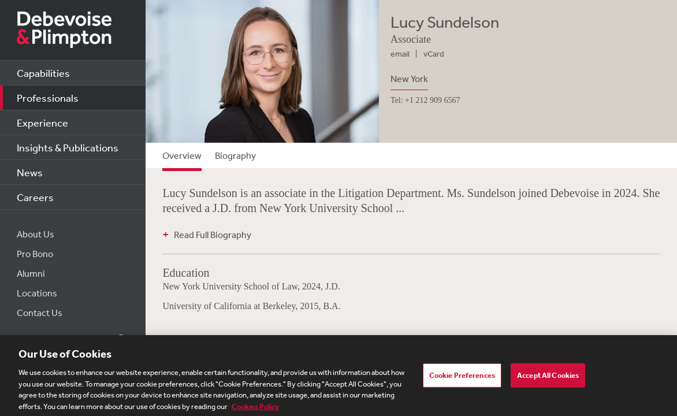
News (30, 172)
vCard (433, 54)
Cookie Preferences (462, 378)
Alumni (31, 273)
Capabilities (43, 72)
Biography (235, 155)
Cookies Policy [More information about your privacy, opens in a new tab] (255, 409)
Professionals (48, 97)
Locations (37, 293)
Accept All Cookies (548, 378)
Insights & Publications (67, 147)
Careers (35, 197)
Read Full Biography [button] (212, 234)
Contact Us (39, 312)
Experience (42, 122)
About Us (35, 234)
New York (409, 78)
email (400, 54)
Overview (182, 155)
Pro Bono (35, 253)
